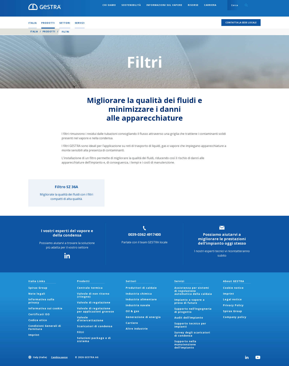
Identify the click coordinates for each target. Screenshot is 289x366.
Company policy (234, 317)
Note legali (36, 293)
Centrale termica (90, 287)
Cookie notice (233, 287)
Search (246, 5)
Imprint (33, 335)
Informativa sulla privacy (41, 301)
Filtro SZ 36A (66, 186)
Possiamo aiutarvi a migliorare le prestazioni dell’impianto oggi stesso (222, 239)
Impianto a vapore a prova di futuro (189, 301)
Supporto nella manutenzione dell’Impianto (185, 344)
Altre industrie (137, 328)
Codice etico (37, 320)
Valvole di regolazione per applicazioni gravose (95, 310)
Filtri (80, 332)
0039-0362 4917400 (144, 234)
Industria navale (138, 305)
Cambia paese (59, 357)
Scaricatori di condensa (94, 326)
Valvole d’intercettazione (90, 319)
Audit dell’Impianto (188, 317)
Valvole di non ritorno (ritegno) (93, 295)
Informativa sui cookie (45, 308)
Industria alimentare (141, 299)
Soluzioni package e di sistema (94, 339)
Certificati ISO (39, 314)
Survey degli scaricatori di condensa (192, 334)
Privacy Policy (233, 305)
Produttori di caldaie (141, 287)
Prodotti (49, 31)
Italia (34, 31)
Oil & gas (132, 311)
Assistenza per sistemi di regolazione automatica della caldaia (193, 291)
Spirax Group (37, 287)
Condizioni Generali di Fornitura (44, 327)
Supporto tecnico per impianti (190, 325)
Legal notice (232, 299)
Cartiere (132, 323)
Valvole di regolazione (93, 302)
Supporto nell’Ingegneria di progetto (193, 310)
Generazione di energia (143, 317)
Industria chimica (139, 293)
